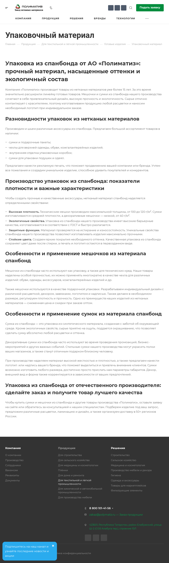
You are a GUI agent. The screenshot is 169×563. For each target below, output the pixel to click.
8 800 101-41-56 (100, 508)
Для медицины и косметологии (78, 465)
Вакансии (11, 470)
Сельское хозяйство (123, 460)
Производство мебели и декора (131, 470)
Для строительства (70, 455)
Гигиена (116, 475)
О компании (13, 455)
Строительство (120, 455)
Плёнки (63, 470)
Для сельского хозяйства (74, 460)
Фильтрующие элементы (126, 490)
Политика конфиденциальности (70, 553)
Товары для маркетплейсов (128, 485)
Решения (118, 448)
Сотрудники (13, 465)
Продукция (66, 448)
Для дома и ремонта (71, 475)
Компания (13, 448)
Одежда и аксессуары (125, 480)
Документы (12, 480)
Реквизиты (12, 475)
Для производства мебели (75, 497)
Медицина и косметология (128, 465)
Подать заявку (150, 7)
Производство (14, 460)
